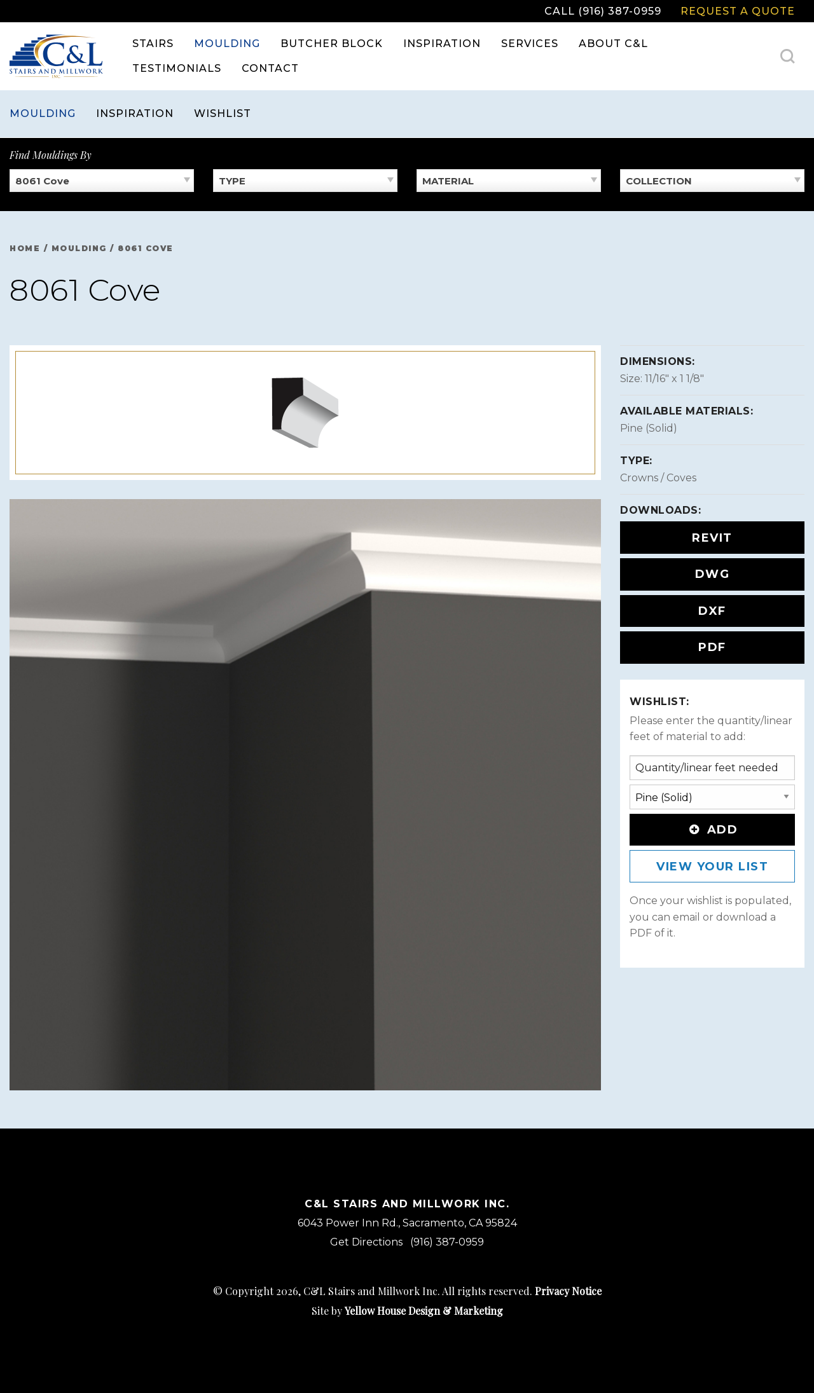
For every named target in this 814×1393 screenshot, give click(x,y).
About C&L (613, 44)
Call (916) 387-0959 (602, 11)
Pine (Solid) (648, 428)
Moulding (227, 44)
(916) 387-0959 (447, 1242)
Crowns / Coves (658, 478)
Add (712, 830)
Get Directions (366, 1242)
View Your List (712, 867)
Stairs (153, 44)
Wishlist (222, 113)
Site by (407, 1310)
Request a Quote (737, 11)
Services (529, 44)
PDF (712, 647)
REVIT (712, 538)
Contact (270, 68)
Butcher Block (331, 44)
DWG (712, 574)
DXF (712, 611)
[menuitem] (153, 44)
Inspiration (442, 44)
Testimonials (176, 68)
